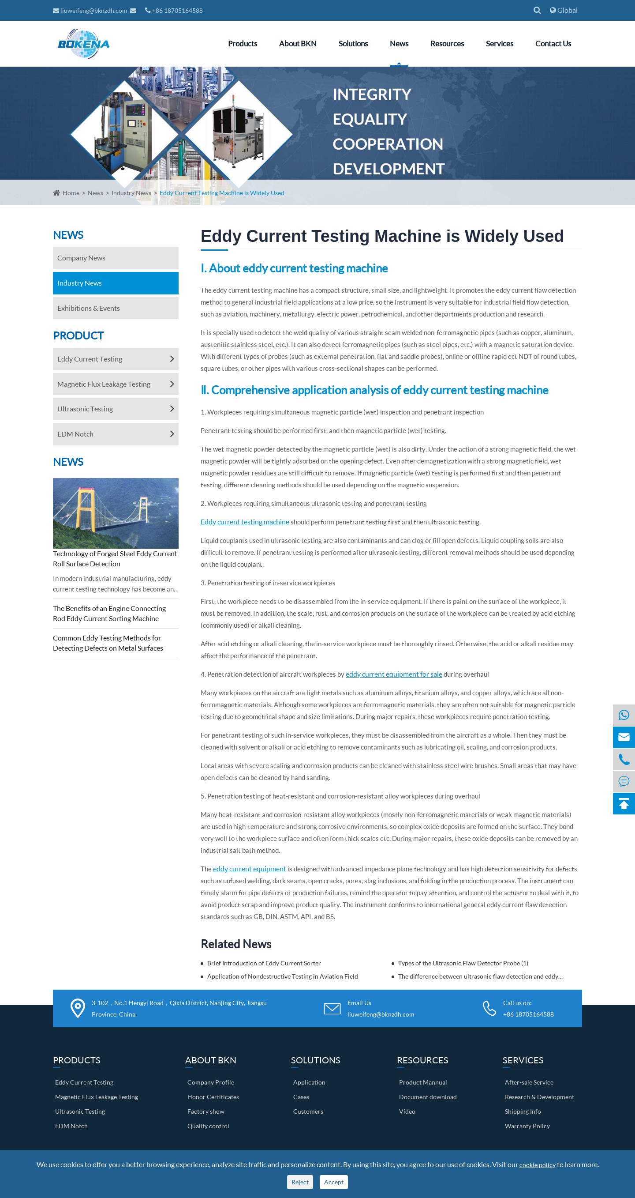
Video (407, 1111)
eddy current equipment (249, 868)
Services (499, 43)
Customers (308, 1111)
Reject (300, 1182)
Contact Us (553, 43)
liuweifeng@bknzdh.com (91, 10)
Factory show (205, 1111)
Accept (334, 1182)
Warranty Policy (527, 1126)
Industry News (131, 192)
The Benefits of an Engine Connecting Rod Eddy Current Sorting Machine (109, 613)
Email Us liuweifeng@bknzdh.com (381, 1008)
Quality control (208, 1126)
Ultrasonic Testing (85, 408)
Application (309, 1082)
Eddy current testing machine (245, 521)
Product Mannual (423, 1082)
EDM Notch (75, 433)
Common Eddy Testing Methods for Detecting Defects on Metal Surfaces (108, 642)
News (399, 43)
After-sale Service (529, 1082)
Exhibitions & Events (88, 308)
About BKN (298, 43)
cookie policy (537, 1164)
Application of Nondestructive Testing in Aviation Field (282, 976)
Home (71, 192)
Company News (81, 257)
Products (242, 43)
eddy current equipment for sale (394, 674)
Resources (447, 43)
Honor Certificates (213, 1096)
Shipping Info (523, 1111)
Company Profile (210, 1082)
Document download (428, 1096)
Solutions (353, 43)
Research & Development (539, 1096)
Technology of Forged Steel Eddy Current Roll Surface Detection (115, 558)
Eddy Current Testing (89, 358)
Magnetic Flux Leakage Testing (103, 384)
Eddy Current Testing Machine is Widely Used (222, 192)
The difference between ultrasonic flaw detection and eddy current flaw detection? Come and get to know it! (481, 976)
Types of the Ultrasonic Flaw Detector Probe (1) (463, 963)
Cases (301, 1096)
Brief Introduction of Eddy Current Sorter (264, 963)
